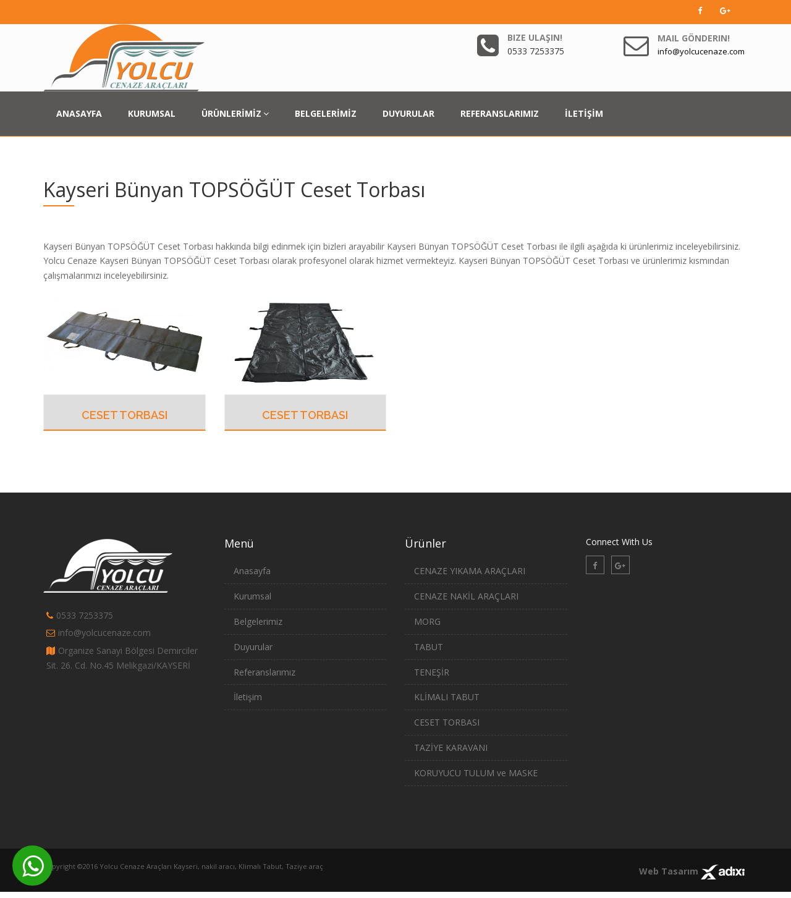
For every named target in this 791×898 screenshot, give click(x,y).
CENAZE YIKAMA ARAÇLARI (469, 571)
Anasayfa (252, 571)
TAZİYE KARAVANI (451, 747)
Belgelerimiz (258, 621)
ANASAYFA (79, 113)
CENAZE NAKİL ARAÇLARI (466, 596)
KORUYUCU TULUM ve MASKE (476, 773)
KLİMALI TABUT (447, 697)
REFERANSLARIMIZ (499, 113)
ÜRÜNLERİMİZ (235, 113)
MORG (427, 621)
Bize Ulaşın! (534, 37)
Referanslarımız (264, 672)
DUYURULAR (408, 113)
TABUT (428, 647)
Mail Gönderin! (694, 38)
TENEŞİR (431, 672)
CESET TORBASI (124, 415)
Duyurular (253, 647)
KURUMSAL (152, 113)
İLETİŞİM (584, 113)
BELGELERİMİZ (326, 113)
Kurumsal (252, 596)
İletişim (248, 697)
